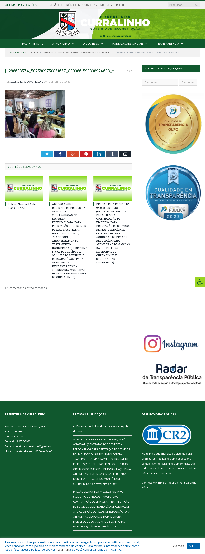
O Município (61, 43)
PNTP (158, 482)
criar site (166, 453)
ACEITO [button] (193, 546)
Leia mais (63, 549)
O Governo (91, 43)
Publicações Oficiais (127, 43)
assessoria (184, 458)
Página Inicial (32, 43)
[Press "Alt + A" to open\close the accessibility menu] (200, 282)
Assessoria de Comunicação (26, 81)
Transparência (167, 43)
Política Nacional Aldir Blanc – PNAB (22, 205)
